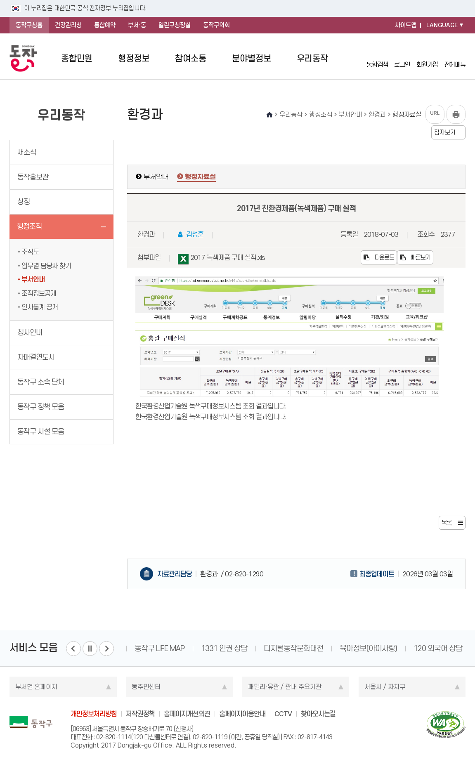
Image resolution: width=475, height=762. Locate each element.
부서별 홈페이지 (36, 687)
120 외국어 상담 (438, 648)
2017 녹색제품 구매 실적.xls (221, 258)
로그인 (402, 58)
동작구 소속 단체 (40, 382)
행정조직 (29, 226)
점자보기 (445, 132)
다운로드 (379, 257)
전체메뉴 (455, 58)
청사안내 (29, 332)
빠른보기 (415, 257)
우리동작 (312, 58)
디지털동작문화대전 (293, 648)
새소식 (26, 152)
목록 (446, 522)
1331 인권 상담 (224, 648)
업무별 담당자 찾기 (46, 266)
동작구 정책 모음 (40, 406)
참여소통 (190, 58)
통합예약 (105, 25)
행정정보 (133, 58)
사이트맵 (405, 25)
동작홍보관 (32, 177)
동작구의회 (216, 25)
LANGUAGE (442, 25)
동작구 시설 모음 (40, 431)
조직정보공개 (38, 293)
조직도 (30, 252)
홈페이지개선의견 (187, 714)
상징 (23, 201)
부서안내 (33, 279)
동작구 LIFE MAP (159, 648)
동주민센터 (146, 687)
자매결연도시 (35, 357)
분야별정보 (251, 58)
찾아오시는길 (318, 714)
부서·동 (137, 25)
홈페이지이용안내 (242, 714)
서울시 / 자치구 (384, 687)
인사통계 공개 (39, 307)
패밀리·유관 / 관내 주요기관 (284, 687)
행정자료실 (200, 177)
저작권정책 (140, 714)
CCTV (283, 714)
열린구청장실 (174, 25)
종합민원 (76, 58)
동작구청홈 (29, 25)
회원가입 (427, 58)
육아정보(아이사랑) (368, 648)
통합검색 (377, 58)
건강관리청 (68, 25)
